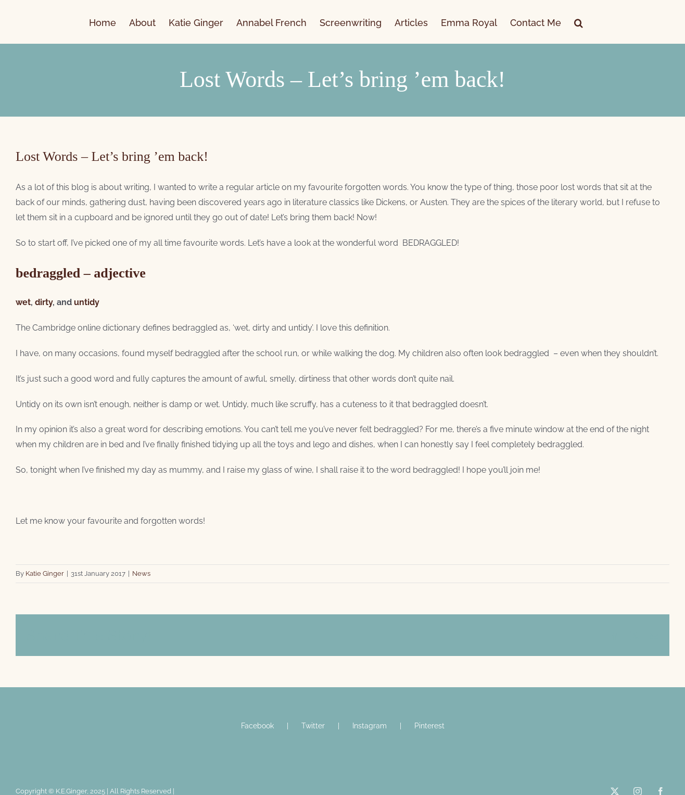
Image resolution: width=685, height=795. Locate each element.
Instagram (369, 726)
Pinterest (429, 726)
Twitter (313, 726)
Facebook (257, 726)
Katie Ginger (45, 573)
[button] (578, 22)
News (141, 573)
